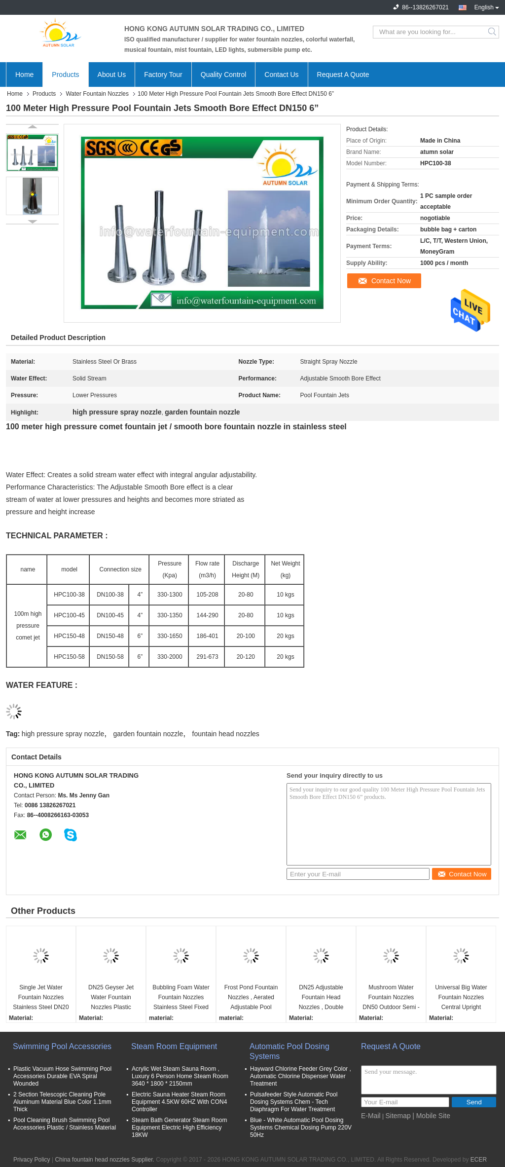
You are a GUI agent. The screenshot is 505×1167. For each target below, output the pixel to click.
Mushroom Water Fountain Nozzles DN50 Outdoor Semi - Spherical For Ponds (390, 998)
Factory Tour (163, 74)
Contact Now (391, 281)
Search (493, 32)
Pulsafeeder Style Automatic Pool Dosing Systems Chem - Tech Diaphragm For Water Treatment (293, 1102)
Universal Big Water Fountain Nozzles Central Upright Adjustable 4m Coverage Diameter (461, 998)
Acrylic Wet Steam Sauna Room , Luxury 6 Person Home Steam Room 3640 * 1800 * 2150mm (180, 1076)
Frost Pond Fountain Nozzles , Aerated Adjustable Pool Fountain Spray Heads (251, 998)
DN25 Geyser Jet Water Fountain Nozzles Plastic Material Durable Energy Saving (111, 998)
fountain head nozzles (225, 734)
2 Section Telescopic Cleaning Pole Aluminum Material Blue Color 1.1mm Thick (62, 1102)
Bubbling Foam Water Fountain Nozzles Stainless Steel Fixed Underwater (181, 998)
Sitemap (397, 1116)
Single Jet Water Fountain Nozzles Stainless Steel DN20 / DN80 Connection (41, 998)
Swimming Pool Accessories (62, 1046)
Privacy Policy (31, 1159)
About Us (112, 74)
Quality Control (224, 74)
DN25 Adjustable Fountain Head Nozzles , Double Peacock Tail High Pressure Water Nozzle (320, 998)
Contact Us (281, 74)
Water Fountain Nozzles (97, 93)
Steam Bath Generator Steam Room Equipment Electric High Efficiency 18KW (179, 1127)
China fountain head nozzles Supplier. (105, 1159)
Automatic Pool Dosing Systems (289, 1051)
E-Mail (371, 1116)
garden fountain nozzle (148, 734)
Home (24, 74)
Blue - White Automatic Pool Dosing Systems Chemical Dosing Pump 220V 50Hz (301, 1127)
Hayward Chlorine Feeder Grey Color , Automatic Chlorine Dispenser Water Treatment (300, 1076)
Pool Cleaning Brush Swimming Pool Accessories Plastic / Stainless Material (64, 1124)
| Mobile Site (431, 1116)
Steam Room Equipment (174, 1046)
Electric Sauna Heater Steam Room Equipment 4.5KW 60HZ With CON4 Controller (179, 1102)
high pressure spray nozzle (63, 734)
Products (65, 74)
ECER (478, 1159)
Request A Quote (343, 74)
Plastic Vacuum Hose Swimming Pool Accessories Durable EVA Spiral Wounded (62, 1076)
